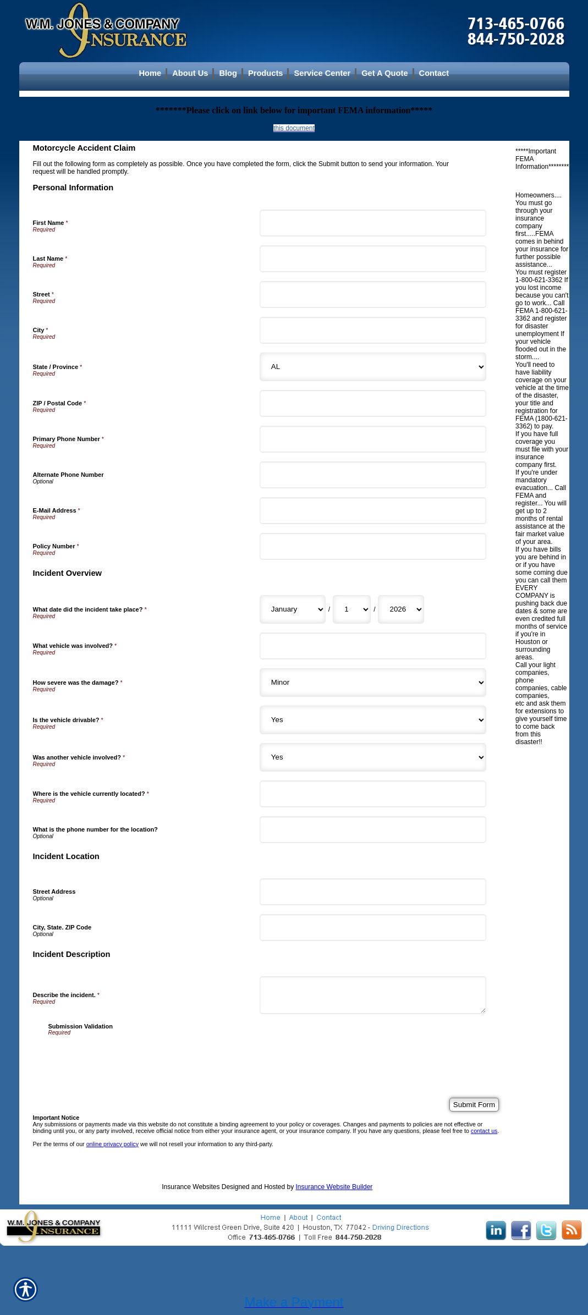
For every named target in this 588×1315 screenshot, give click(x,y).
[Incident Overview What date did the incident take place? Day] (352, 609)
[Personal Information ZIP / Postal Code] (373, 403)
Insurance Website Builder (334, 1187)
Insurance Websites (190, 1187)
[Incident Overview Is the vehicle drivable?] (373, 720)
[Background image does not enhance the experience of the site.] (294, 73)
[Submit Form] (474, 1105)
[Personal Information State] (373, 367)
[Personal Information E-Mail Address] (373, 510)
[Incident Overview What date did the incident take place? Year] (401, 609)
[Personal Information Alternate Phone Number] (373, 474)
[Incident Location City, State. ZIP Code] (373, 927)
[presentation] (132, 1057)
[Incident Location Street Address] (373, 891)
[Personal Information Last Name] (373, 258)
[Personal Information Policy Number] (373, 546)
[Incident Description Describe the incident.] (373, 995)
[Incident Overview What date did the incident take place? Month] (293, 609)
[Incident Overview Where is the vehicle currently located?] (373, 793)
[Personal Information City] (373, 330)
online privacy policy (112, 1144)
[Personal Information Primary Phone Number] (373, 439)
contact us (484, 1130)
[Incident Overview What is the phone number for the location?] (373, 829)
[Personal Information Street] (373, 294)
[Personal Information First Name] (373, 223)
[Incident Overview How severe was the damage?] (373, 682)
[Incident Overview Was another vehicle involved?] (373, 757)
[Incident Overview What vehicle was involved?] (373, 645)
